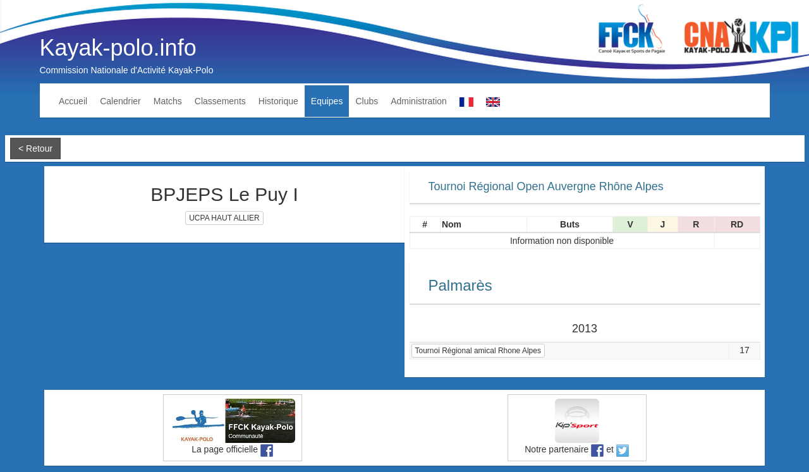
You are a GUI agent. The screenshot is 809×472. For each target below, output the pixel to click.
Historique (278, 101)
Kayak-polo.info (118, 48)
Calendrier (120, 101)
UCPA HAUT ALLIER (224, 218)
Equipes (327, 101)
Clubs (366, 101)
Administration (419, 101)
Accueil (73, 101)
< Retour (35, 148)
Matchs (168, 101)
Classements (220, 101)
